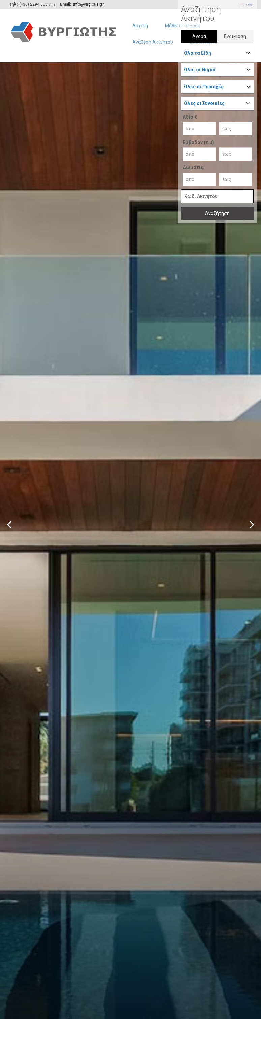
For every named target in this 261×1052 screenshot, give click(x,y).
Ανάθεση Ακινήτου (152, 42)
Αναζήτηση (217, 213)
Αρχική (140, 25)
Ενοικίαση (235, 36)
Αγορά (199, 36)
